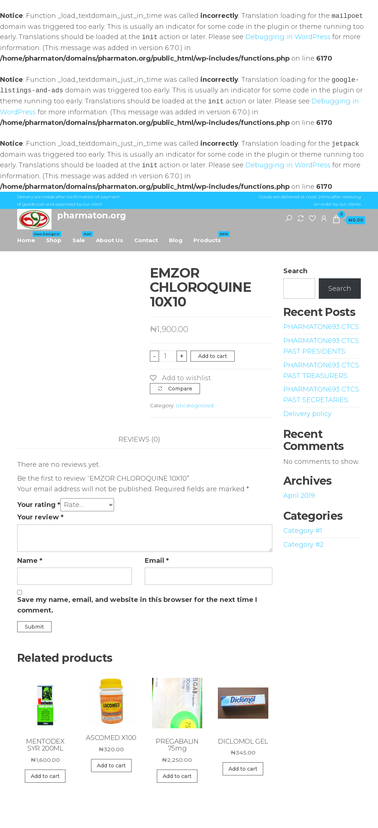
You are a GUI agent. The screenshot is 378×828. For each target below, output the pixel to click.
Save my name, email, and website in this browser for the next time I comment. (137, 605)
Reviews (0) (139, 439)
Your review (40, 517)
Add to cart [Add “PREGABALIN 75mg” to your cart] (177, 776)
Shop (53, 240)
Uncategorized (194, 405)
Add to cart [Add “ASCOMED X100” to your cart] (111, 765)
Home (29, 237)
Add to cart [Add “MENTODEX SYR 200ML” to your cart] (45, 776)
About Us (109, 240)
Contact (146, 240)
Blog (175, 240)
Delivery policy (307, 414)
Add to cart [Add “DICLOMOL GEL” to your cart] (242, 769)
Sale (81, 237)
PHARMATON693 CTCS (321, 327)
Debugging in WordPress (287, 37)
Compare (180, 388)
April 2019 (299, 496)
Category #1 (302, 531)
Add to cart (212, 356)
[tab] (144, 440)
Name (29, 561)
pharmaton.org (91, 215)
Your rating (38, 505)
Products (209, 237)
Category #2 (303, 545)
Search (295, 271)
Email (157, 561)
